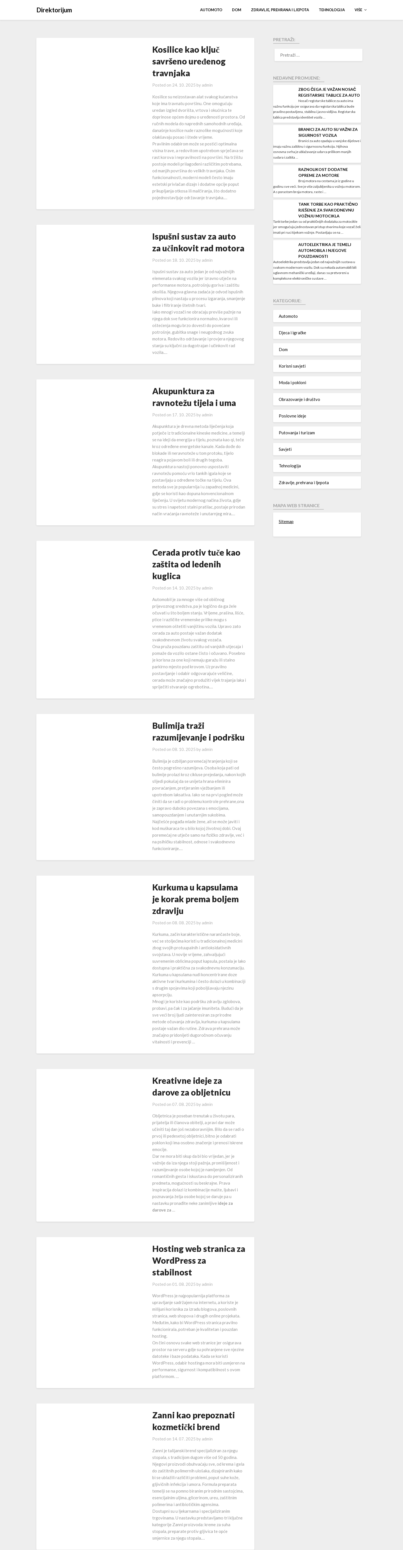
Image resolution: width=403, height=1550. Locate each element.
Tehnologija (332, 10)
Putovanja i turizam (297, 432)
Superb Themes (231, 1542)
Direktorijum (54, 10)
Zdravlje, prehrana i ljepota (280, 10)
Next (231, 1519)
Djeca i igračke (292, 332)
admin (187, 73)
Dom (236, 10)
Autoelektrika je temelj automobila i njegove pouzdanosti (324, 250)
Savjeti (285, 449)
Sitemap (286, 521)
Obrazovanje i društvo (299, 399)
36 (210, 1519)
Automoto (211, 10)
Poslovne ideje (292, 415)
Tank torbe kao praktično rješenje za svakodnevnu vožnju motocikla (328, 210)
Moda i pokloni (292, 382)
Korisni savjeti (292, 365)
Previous (63, 1519)
